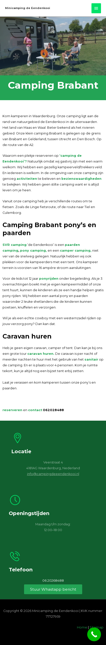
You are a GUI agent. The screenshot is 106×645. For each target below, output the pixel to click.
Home (82, 627)
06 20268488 (53, 580)
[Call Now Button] (94, 634)
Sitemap (96, 627)
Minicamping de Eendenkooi (27, 8)
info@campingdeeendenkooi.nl (53, 474)
